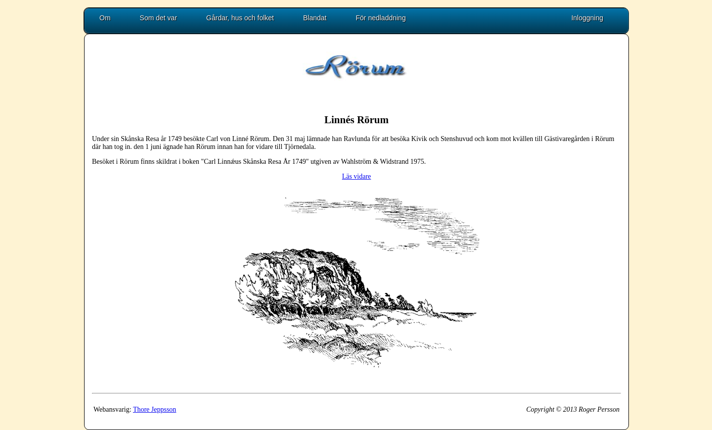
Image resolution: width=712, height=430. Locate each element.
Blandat (314, 18)
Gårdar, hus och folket (240, 18)
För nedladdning (381, 18)
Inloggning (587, 18)
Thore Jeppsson (155, 409)
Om (105, 18)
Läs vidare (356, 176)
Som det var (158, 18)
